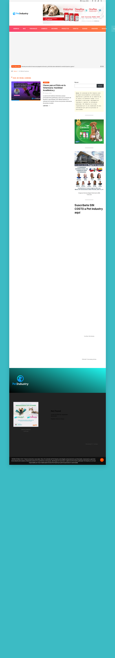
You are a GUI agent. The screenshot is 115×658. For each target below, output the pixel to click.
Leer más (46, 105)
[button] (101, 66)
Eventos (75, 28)
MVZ (24, 28)
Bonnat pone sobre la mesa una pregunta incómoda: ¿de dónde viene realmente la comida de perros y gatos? (48, 66)
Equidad (84, 28)
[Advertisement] (25, 49)
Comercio (44, 28)
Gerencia (16, 28)
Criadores (94, 28)
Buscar (77, 82)
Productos (65, 28)
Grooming (54, 28)
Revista (104, 28)
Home (15, 71)
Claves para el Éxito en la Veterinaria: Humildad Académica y (54, 87)
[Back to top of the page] (102, 460)
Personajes (33, 28)
